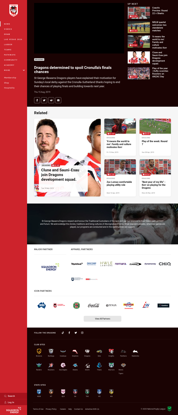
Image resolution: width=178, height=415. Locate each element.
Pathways (10, 55)
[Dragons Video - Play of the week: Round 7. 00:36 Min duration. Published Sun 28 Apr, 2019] (155, 137)
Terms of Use (38, 409)
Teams (8, 49)
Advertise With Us (92, 409)
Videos (8, 29)
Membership (10, 77)
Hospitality (9, 87)
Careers (63, 409)
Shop (6, 82)
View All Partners (102, 318)
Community (11, 60)
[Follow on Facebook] (69, 332)
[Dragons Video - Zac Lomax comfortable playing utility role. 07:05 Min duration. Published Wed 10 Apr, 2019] (120, 177)
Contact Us (78, 409)
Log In (9, 402)
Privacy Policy (51, 409)
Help (70, 409)
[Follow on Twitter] (76, 332)
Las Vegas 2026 (13, 39)
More (14, 70)
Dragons (39, 60)
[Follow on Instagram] (82, 332)
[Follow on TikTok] (63, 332)
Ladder (8, 44)
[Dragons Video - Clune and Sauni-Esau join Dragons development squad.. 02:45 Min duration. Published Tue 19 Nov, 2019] (67, 157)
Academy (9, 65)
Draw (7, 34)
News (7, 24)
